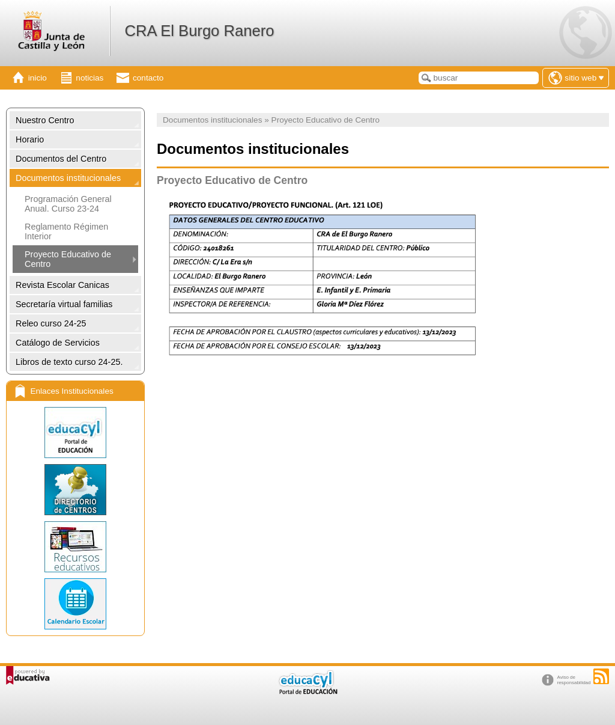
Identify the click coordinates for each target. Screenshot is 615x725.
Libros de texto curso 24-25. (69, 362)
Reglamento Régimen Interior (66, 231)
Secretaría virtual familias (64, 304)
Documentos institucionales (68, 178)
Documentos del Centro (61, 159)
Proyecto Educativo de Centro (68, 259)
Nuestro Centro (45, 120)
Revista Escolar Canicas (62, 285)
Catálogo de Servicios (58, 342)
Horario (30, 139)
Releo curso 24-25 (51, 323)
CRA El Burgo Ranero (199, 30)
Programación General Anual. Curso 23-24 (68, 203)
